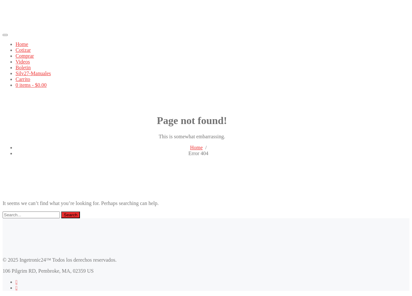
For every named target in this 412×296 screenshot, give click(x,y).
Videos (23, 61)
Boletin (23, 67)
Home (22, 44)
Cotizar (23, 50)
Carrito (23, 79)
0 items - (31, 85)
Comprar (25, 56)
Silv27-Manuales (33, 73)
